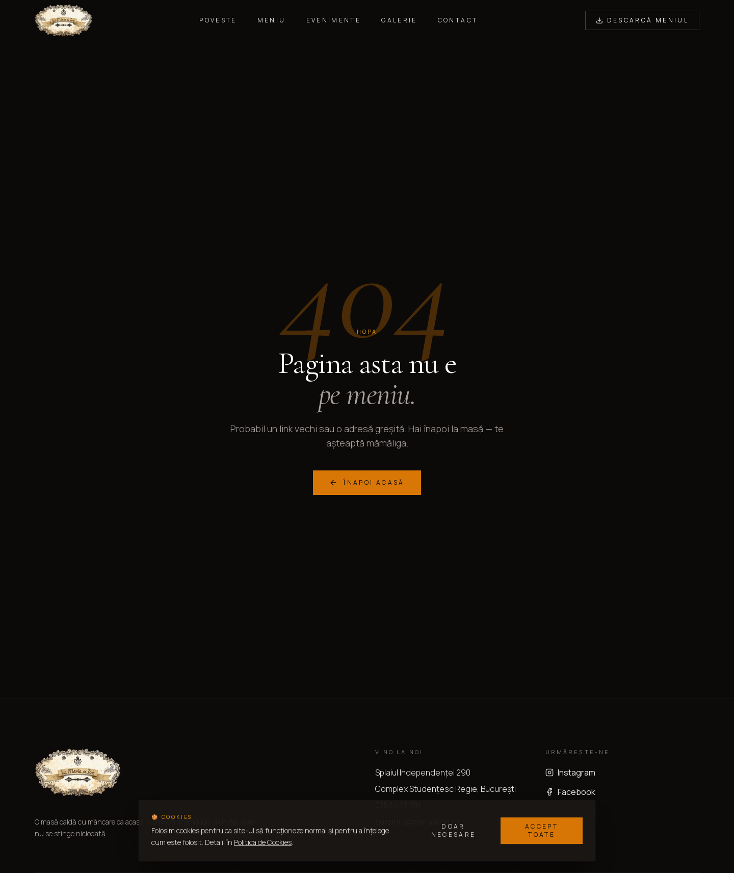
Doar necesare (453, 830)
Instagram (570, 772)
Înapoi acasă (366, 482)
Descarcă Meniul (642, 20)
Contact (458, 20)
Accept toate (541, 830)
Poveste (218, 20)
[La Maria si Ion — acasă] (63, 20)
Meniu (271, 20)
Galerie (399, 20)
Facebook (570, 791)
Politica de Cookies (263, 842)
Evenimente (333, 20)
